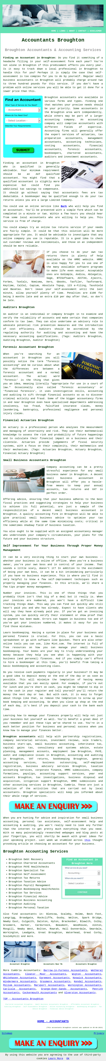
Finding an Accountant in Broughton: (29, 57)
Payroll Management (37, 885)
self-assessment (54, 61)
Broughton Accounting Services (35, 851)
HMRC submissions (83, 781)
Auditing (29, 904)
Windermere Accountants (20, 981)
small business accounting (54, 744)
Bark (64, 206)
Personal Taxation (36, 907)
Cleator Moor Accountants (45, 974)
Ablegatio (94, 274)
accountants (25, 80)
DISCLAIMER (95, 31)
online (27, 87)
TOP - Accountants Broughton (23, 998)
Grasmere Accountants (55, 981)
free (23, 221)
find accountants (24, 914)
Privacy (99, 1033)
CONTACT (82, 31)
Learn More (55, 1058)
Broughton (29, 65)
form (80, 210)
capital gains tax (18, 747)
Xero (49, 281)
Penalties (73, 293)
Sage (49, 278)
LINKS (62, 31)
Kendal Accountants (87, 981)
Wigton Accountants (86, 974)
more (30, 936)
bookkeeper (32, 196)
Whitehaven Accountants (19, 977)
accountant (25, 181)
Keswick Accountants (87, 977)
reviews (28, 242)
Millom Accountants (17, 985)
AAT (38, 174)
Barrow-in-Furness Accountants (65, 970)
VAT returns (38, 758)
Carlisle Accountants (19, 989)
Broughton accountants (19, 736)
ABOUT (72, 31)
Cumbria (16, 970)
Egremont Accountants (54, 977)
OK (67, 1058)
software (83, 267)
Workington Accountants (84, 985)
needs (88, 104)
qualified (27, 166)
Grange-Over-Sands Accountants (64, 989)
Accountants (32, 970)
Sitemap (7, 1033)
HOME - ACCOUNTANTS (53, 1021)
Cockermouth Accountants (39, 992)
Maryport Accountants (49, 985)
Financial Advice (35, 896)
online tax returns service (61, 227)
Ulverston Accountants (80, 992)
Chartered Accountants (39, 863)
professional (68, 69)
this (87, 840)
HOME (53, 31)
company (19, 238)
